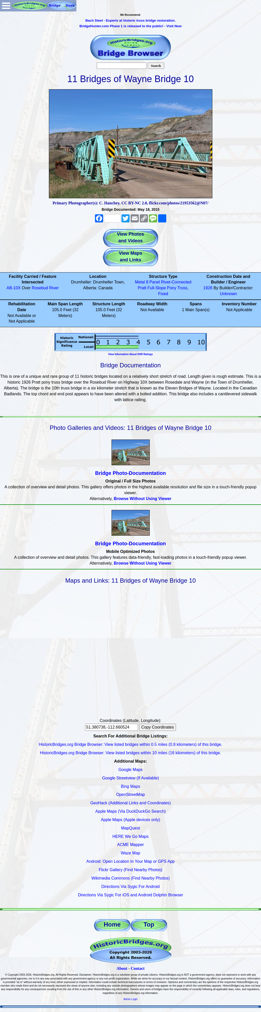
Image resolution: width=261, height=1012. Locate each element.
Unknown (228, 294)
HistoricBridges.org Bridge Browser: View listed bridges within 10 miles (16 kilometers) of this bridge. (130, 753)
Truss (182, 288)
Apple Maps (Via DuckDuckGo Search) (130, 811)
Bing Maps (130, 786)
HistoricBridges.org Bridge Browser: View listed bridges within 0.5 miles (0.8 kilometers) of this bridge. (130, 744)
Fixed (163, 294)
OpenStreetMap (130, 794)
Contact (137, 968)
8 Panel (153, 282)
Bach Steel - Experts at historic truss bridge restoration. (130, 20)
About (121, 968)
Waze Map (130, 853)
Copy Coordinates (157, 727)
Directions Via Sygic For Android (130, 886)
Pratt (142, 288)
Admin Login (130, 999)
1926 (208, 288)
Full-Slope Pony (161, 288)
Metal (140, 282)
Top (148, 924)
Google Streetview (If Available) (130, 778)
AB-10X (14, 288)
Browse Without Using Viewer (142, 498)
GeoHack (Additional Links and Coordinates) (130, 803)
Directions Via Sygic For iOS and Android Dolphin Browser (130, 895)
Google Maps (130, 769)
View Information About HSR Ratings (130, 354)
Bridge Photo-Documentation (130, 473)
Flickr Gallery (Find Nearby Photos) (130, 870)
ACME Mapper (130, 844)
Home (112, 924)
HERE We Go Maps (131, 836)
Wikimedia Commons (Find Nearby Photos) (130, 878)
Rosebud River (45, 288)
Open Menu (6, 5)
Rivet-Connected (176, 282)
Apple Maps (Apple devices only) (130, 820)
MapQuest (130, 828)
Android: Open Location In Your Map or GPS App (130, 861)
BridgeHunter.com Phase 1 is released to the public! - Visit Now (130, 26)
